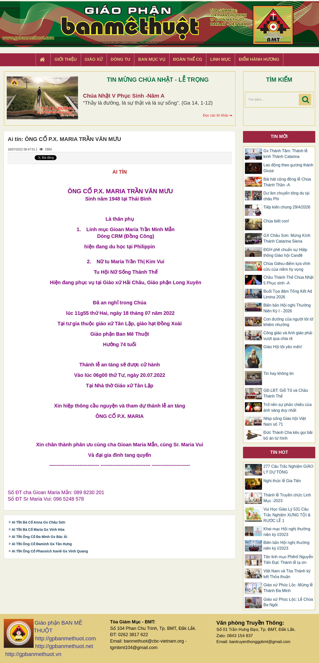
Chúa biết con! (276, 221)
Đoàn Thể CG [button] (187, 59)
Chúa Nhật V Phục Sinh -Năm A (123, 96)
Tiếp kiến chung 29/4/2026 (286, 207)
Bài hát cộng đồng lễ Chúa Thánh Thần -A (287, 182)
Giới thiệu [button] (65, 59)
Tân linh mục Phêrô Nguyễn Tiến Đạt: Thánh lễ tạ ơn (288, 560)
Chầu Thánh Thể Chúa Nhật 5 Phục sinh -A (288, 280)
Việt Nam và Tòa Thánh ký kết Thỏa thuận (287, 574)
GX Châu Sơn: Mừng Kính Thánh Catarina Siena (286, 238)
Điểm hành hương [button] (259, 59)
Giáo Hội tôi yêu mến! (282, 347)
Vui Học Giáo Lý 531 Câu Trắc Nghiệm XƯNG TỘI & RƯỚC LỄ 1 (287, 515)
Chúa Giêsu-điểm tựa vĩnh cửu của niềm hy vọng (286, 266)
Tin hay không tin (278, 373)
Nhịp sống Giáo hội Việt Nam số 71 (284, 421)
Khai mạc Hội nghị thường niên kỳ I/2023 (286, 532)
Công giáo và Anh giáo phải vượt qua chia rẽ (287, 336)
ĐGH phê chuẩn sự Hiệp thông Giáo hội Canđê (285, 253)
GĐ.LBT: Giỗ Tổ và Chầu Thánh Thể (285, 393)
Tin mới (279, 136)
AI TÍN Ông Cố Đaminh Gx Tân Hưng (42, 544)
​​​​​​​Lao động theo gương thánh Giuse (288, 168)
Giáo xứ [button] (94, 59)
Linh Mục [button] (220, 59)
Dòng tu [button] (120, 59)
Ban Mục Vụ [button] (151, 59)
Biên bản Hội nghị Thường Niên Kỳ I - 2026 (287, 308)
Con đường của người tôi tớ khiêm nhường (288, 322)
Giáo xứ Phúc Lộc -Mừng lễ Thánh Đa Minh (288, 588)
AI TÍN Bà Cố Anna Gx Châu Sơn (38, 522)
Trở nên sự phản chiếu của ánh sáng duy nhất (287, 407)
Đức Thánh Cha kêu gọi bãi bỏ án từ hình (288, 435)
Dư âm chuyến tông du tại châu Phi (286, 196)
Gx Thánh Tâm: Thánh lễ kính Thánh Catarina (285, 154)
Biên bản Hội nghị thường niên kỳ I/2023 (286, 545)
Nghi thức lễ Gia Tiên (282, 481)
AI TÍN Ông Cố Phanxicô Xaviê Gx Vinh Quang (50, 551)
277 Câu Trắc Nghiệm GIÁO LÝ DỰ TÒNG (288, 469)
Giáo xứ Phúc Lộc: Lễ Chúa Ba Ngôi (288, 602)
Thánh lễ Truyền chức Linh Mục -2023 (287, 498)
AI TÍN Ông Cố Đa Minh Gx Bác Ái (39, 537)
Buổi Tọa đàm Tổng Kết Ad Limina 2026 (287, 294)
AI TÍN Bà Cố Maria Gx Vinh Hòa (38, 529)
